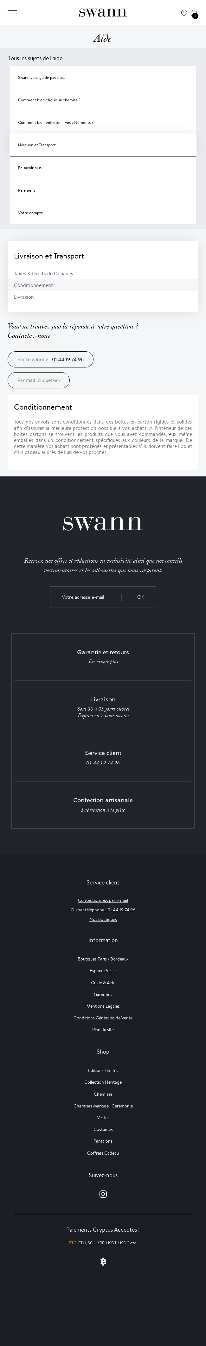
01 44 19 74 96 (68, 359)
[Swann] (103, 13)
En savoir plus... (31, 167)
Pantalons (103, 1141)
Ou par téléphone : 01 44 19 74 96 (103, 910)
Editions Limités (103, 1070)
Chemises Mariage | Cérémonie (103, 1106)
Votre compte (30, 212)
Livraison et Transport (37, 145)
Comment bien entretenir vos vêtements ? (55, 122)
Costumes (103, 1129)
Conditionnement (33, 285)
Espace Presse (103, 970)
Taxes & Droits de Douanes (43, 273)
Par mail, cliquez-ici (38, 380)
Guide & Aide (103, 983)
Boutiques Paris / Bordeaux (103, 959)
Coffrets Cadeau (103, 1153)
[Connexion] (184, 13)
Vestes (103, 1117)
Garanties (103, 994)
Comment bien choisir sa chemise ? (49, 100)
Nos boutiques (103, 919)
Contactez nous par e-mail (103, 900)
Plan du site (103, 1029)
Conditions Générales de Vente (103, 1018)
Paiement (26, 190)
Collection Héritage (103, 1082)
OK (141, 597)
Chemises (103, 1094)
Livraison (24, 297)
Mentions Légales (103, 1006)
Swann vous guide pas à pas (41, 77)
